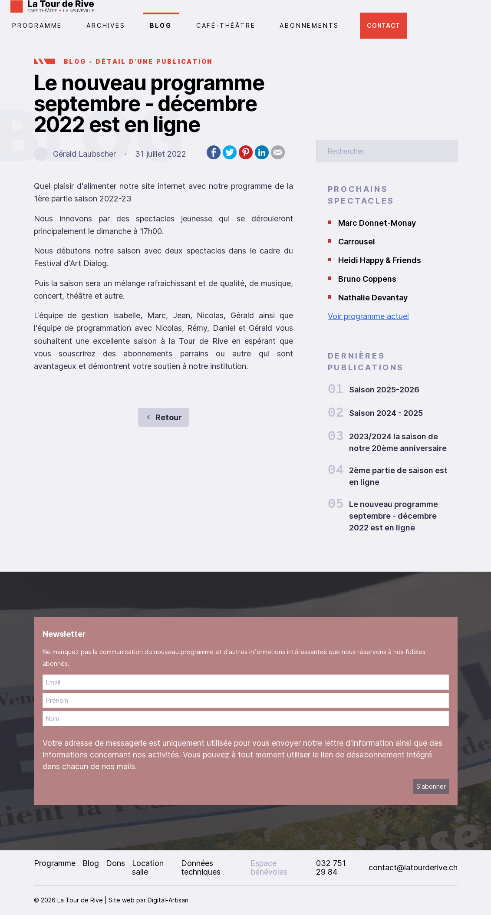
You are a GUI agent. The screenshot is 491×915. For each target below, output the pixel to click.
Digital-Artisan (168, 900)
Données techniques (201, 867)
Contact (383, 25)
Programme (55, 863)
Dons (115, 863)
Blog (161, 25)
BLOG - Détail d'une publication (138, 61)
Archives (105, 25)
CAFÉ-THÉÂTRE (226, 25)
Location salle (148, 867)
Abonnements (309, 25)
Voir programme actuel (368, 316)
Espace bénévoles (268, 867)
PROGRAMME (37, 25)
